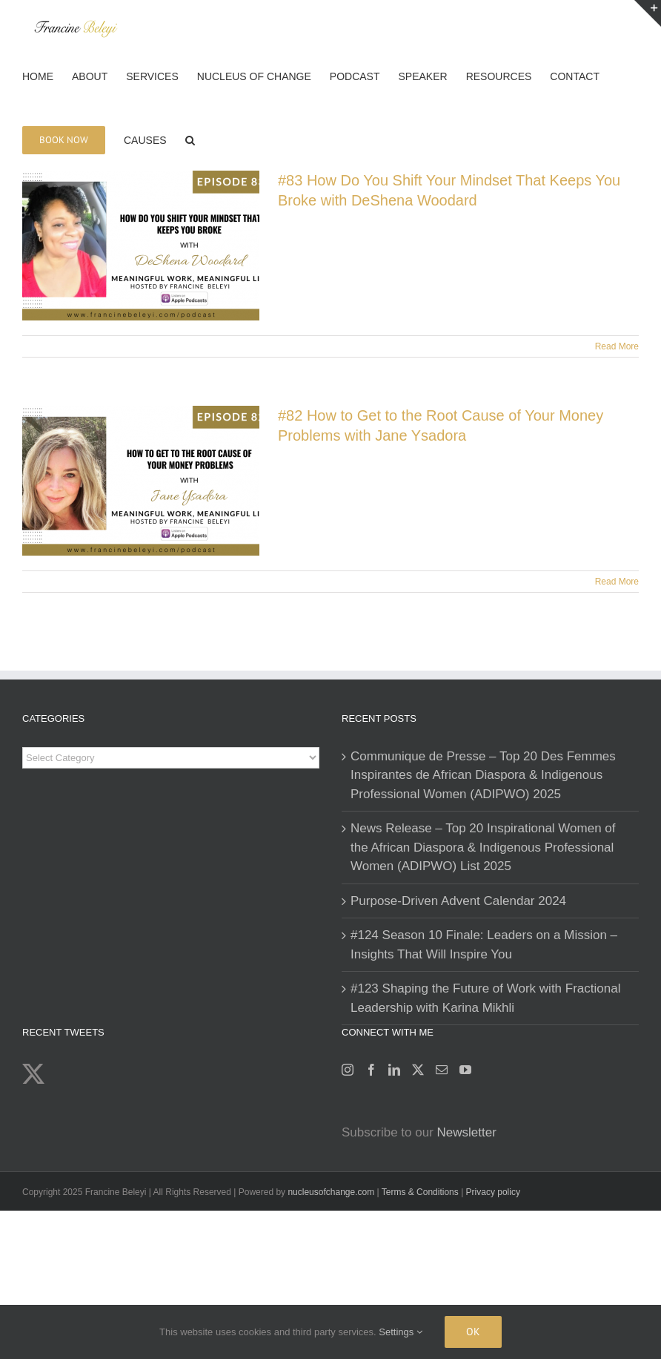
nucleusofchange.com (331, 1192)
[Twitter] (418, 1070)
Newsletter (466, 1132)
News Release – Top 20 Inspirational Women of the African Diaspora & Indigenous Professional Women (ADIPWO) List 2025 (483, 847)
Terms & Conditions (421, 1192)
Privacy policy (493, 1192)
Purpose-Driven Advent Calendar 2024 (458, 901)
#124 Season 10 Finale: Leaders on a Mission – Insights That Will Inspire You (484, 944)
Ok (473, 1331)
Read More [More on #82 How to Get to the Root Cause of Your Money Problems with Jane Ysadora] (617, 581)
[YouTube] (465, 1070)
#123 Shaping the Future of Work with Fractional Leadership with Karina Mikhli (485, 998)
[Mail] (442, 1070)
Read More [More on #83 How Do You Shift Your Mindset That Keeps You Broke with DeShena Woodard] (617, 346)
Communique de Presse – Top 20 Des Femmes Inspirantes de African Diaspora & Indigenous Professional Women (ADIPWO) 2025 (483, 775)
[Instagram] (347, 1070)
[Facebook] (371, 1070)
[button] (190, 139)
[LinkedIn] (394, 1070)
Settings (400, 1331)
